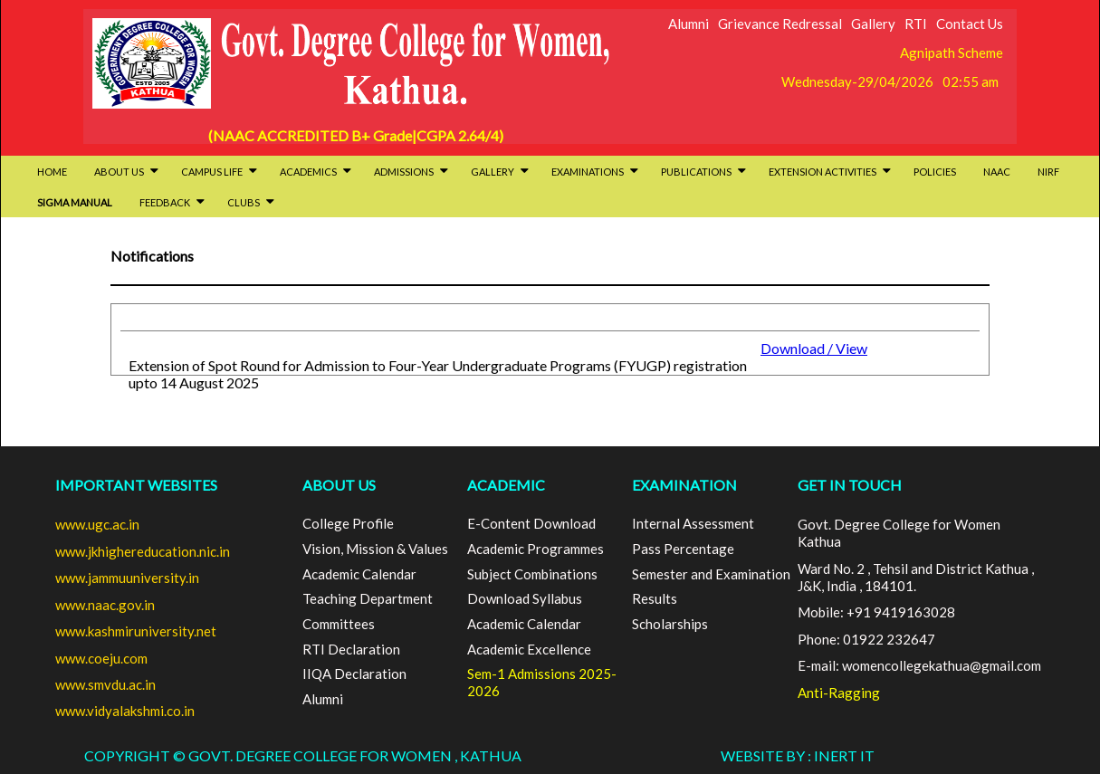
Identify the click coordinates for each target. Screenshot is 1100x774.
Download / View (813, 348)
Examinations (594, 171)
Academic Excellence (529, 649)
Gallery (873, 23)
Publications (703, 171)
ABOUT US (339, 484)
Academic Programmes (535, 548)
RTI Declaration (351, 649)
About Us (126, 171)
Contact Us (969, 23)
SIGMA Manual (74, 202)
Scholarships (670, 624)
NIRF (1048, 171)
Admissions (411, 171)
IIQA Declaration (354, 673)
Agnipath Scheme (951, 52)
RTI (915, 23)
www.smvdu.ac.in (105, 684)
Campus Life (219, 171)
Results (654, 598)
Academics (315, 171)
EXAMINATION (684, 484)
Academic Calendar (359, 574)
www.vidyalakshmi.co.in (125, 710)
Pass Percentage (683, 548)
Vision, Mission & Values (375, 548)
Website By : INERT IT (798, 755)
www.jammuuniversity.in (127, 577)
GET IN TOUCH (850, 484)
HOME (52, 171)
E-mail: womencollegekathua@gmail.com (919, 665)
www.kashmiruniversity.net (135, 631)
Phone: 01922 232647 (866, 639)
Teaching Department (367, 598)
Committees (338, 624)
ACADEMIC (506, 484)
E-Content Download (531, 523)
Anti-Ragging (839, 692)
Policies (934, 171)
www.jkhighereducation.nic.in (142, 551)
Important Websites (136, 484)
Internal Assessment (693, 523)
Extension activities (830, 171)
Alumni (688, 23)
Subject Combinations (532, 574)
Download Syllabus (524, 598)
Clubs (250, 202)
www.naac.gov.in (105, 605)
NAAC (996, 171)
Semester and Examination (711, 574)
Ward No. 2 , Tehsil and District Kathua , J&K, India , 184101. (916, 577)
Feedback (172, 202)
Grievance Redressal (780, 23)
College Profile (348, 523)
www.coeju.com (101, 658)
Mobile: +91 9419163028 (876, 612)
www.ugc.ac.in (97, 524)
